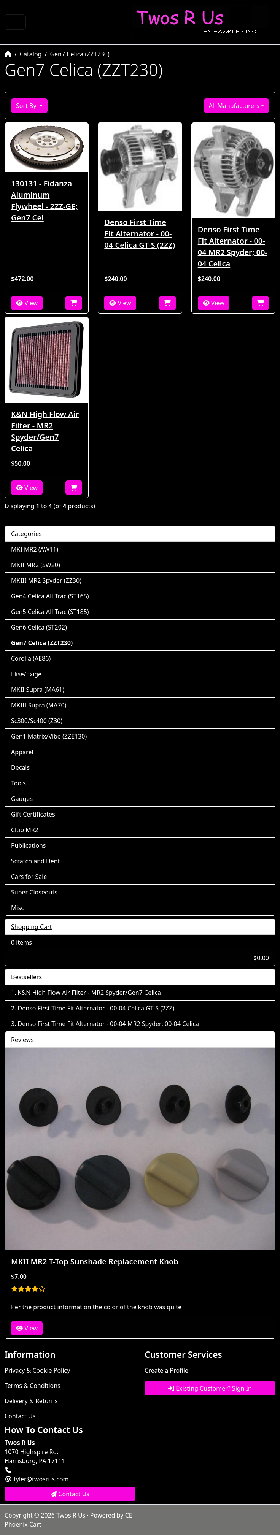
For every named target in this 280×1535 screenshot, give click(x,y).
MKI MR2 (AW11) (34, 549)
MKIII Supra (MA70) (38, 705)
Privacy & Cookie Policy (37, 1370)
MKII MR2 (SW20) (35, 565)
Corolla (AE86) (31, 658)
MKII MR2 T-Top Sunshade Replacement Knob (94, 1261)
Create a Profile (166, 1370)
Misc (17, 908)
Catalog (31, 54)
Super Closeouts (34, 892)
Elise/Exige (26, 674)
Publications (28, 845)
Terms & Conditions (32, 1385)
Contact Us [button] (70, 1494)
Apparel (22, 752)
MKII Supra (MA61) (37, 689)
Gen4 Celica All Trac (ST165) (50, 596)
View (27, 303)
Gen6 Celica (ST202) (39, 627)
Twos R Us (70, 1515)
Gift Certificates (33, 814)
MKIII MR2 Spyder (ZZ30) (46, 580)
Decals (20, 767)
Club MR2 (24, 830)
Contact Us (20, 1416)
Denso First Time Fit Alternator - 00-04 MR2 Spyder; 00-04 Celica (232, 246)
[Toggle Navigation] (15, 22)
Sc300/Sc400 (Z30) (36, 721)
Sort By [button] (27, 105)
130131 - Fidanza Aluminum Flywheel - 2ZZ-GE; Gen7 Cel (44, 200)
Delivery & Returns (31, 1401)
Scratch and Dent (35, 861)
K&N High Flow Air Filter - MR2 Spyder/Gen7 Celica (45, 431)
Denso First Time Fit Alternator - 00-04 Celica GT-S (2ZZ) (139, 233)
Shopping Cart (31, 927)
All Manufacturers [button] (234, 105)
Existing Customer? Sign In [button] (210, 1388)
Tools (18, 783)
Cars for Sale (29, 876)
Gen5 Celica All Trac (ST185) (50, 611)
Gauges (22, 798)
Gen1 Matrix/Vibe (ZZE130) (49, 736)
